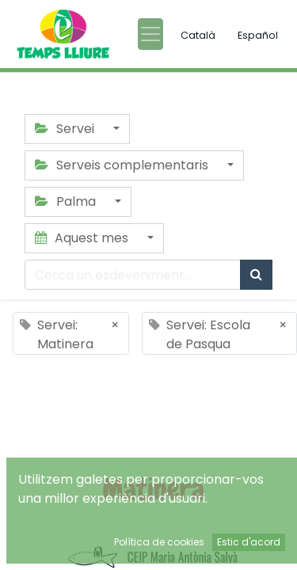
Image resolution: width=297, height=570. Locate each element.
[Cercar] (256, 275)
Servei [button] (66, 129)
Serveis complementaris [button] (123, 165)
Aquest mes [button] (83, 238)
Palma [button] (67, 201)
